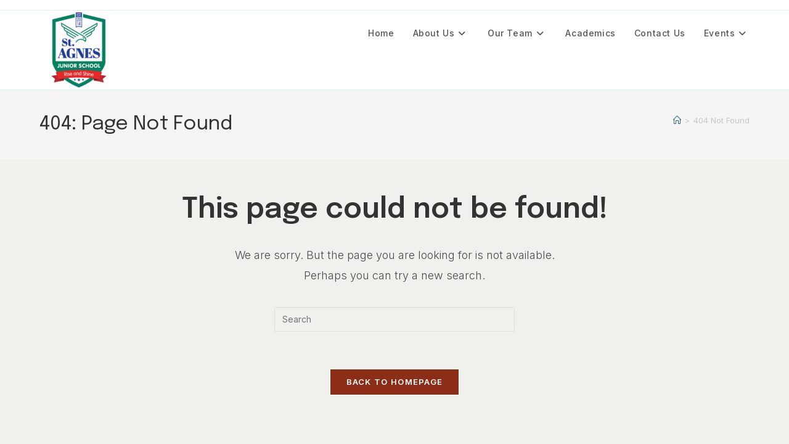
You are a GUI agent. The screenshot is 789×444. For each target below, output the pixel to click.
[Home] (677, 120)
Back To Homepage (394, 382)
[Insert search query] (394, 319)
